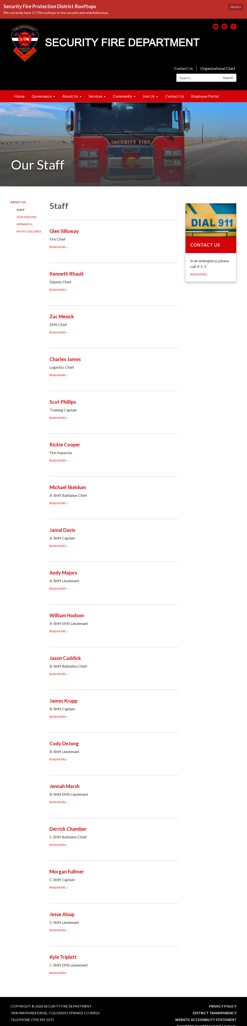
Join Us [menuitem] (149, 96)
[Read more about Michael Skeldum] (113, 494)
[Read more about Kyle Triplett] (113, 964)
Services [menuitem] (95, 96)
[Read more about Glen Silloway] (113, 238)
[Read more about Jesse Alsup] (113, 921)
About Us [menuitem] (70, 96)
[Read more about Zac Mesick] (113, 323)
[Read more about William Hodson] (113, 622)
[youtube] (216, 28)
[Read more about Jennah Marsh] (113, 793)
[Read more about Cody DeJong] (113, 750)
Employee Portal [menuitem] (205, 96)
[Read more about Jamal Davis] (113, 537)
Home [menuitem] (19, 96)
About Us (18, 202)
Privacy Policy (222, 1006)
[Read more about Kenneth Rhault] (113, 281)
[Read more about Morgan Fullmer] (113, 878)
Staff (21, 210)
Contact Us (183, 68)
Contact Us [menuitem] (174, 96)
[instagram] (225, 28)
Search (228, 78)
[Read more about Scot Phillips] (113, 409)
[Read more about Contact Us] (210, 242)
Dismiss (236, 7)
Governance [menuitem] (42, 96)
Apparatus (24, 224)
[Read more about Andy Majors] (113, 580)
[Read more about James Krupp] (113, 708)
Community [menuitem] (122, 96)
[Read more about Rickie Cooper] (113, 451)
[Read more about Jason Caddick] (113, 665)
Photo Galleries (29, 231)
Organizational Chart (217, 68)
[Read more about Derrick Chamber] (113, 836)
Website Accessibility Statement (205, 1020)
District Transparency (214, 1013)
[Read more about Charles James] (113, 366)
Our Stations (26, 217)
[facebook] (233, 28)
